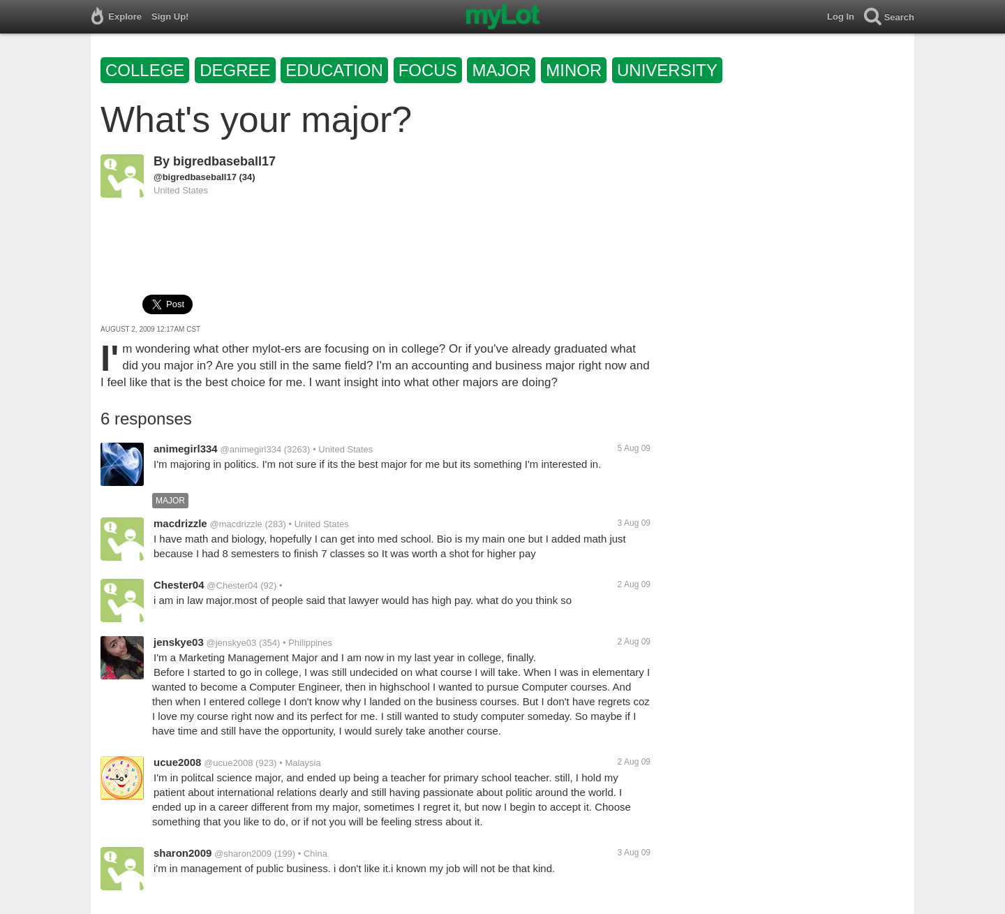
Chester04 (179, 585)
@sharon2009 (242, 853)
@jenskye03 (232, 642)
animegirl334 (186, 449)
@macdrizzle (235, 524)
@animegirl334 (251, 449)
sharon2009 (182, 853)
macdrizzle (180, 523)
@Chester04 (232, 585)
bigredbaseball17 (224, 161)
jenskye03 (179, 642)
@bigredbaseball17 (195, 177)
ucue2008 (177, 762)
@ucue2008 (228, 763)
